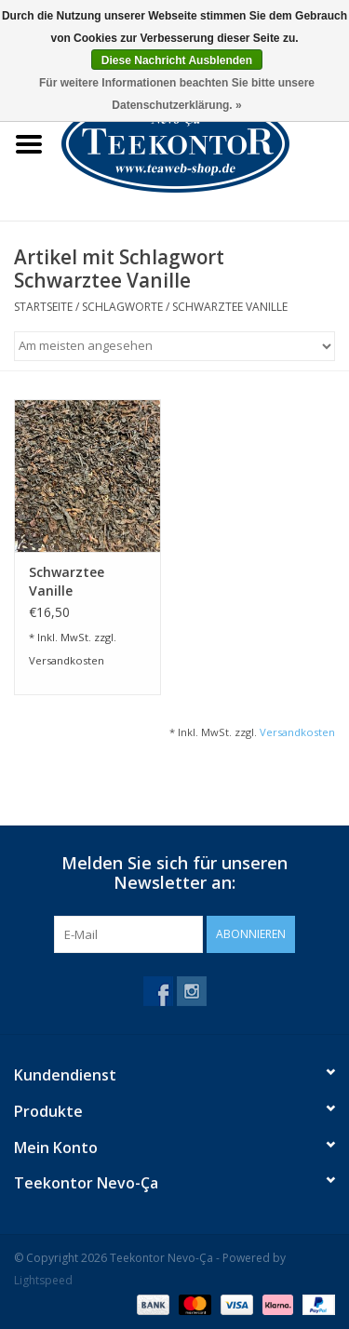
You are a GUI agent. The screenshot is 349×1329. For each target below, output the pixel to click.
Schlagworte (122, 307)
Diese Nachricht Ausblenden (176, 60)
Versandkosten (66, 660)
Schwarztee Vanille (230, 307)
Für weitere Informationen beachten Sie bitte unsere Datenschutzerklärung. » (177, 94)
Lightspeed (43, 1280)
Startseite (43, 307)
